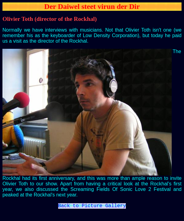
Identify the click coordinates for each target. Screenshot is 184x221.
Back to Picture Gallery (92, 206)
